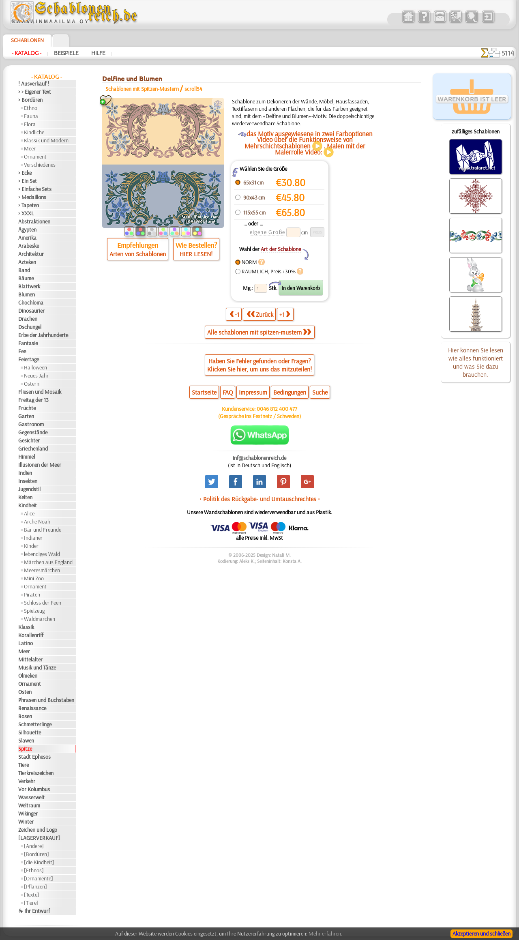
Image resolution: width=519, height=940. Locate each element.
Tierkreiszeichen (36, 773)
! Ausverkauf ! (33, 83)
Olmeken (27, 675)
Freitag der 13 (33, 399)
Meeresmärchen (42, 570)
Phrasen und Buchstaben (46, 700)
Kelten (25, 497)
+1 (284, 314)
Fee (22, 351)
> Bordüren (30, 99)
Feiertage (28, 359)
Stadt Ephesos (34, 756)
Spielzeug (34, 610)
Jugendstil (29, 489)
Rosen (25, 716)
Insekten (27, 481)
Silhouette (29, 732)
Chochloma (30, 302)
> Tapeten (28, 205)
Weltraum (29, 805)
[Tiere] (31, 902)
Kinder (31, 545)
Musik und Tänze (37, 667)
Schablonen (27, 40)
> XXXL (26, 213)
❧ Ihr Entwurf (34, 910)
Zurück (260, 314)
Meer (30, 148)
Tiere (23, 764)
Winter (26, 821)
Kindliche (34, 132)
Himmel (26, 456)
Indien (25, 472)
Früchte (27, 408)
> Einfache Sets (34, 189)
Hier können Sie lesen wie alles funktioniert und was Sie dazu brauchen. (475, 362)
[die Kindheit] (39, 862)
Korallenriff (30, 635)
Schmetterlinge (34, 724)
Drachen (27, 318)
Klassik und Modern (46, 140)
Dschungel (29, 327)
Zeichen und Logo (37, 829)
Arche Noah (37, 521)
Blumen (26, 294)
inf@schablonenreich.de (259, 457)
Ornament (35, 156)
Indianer (33, 537)
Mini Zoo (34, 578)
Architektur (31, 254)
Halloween (35, 367)
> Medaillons (32, 197)
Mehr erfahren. (325, 933)
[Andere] (34, 846)
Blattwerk (29, 286)
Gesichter (29, 440)
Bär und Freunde (42, 529)
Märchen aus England (48, 562)
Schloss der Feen (42, 602)
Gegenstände (32, 432)
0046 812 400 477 (277, 408)
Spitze (25, 748)
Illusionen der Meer (39, 464)
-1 (234, 314)
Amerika (27, 237)
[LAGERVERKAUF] (39, 837)
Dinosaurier (31, 310)
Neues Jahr (36, 375)
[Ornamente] (38, 878)
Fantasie (28, 343)
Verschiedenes (40, 164)
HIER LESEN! (196, 254)
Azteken (27, 262)
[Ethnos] (34, 870)
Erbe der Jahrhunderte (43, 335)
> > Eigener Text (34, 91)
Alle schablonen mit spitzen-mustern (259, 332)
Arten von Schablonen (137, 254)
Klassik (26, 627)
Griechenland (33, 448)
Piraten (32, 594)
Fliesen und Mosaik (39, 391)
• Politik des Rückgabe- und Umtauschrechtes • (259, 499)
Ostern (31, 383)
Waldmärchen (39, 618)
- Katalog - (26, 53)
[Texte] (31, 894)
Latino (25, 643)
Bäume (26, 278)
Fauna (31, 116)
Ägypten (27, 229)
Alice (29, 513)
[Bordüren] (36, 854)
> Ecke (25, 172)
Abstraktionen (34, 221)
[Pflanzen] (35, 886)
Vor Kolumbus (34, 789)
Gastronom (31, 424)
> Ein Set (27, 181)
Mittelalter (30, 659)
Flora (30, 124)
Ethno (30, 108)
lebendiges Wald (42, 554)
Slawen (26, 740)
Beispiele (66, 53)
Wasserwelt (31, 797)
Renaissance (32, 708)
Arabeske (28, 245)
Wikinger (28, 813)
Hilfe (98, 53)
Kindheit (27, 505)
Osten (25, 691)
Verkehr (26, 781)
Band (24, 270)
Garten (26, 416)
